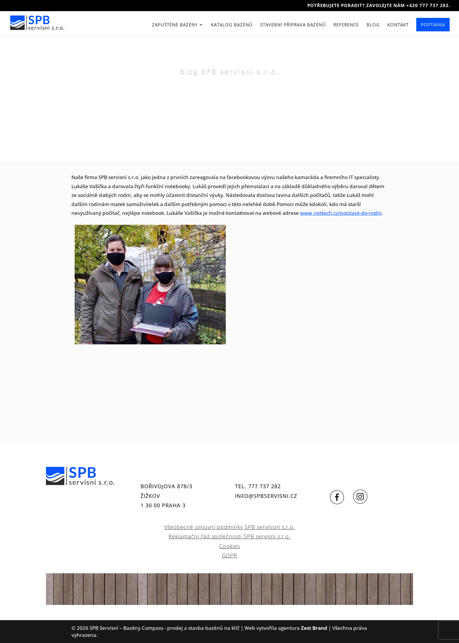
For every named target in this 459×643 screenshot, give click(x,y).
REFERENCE (346, 25)
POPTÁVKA (433, 25)
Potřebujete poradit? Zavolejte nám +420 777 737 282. (378, 5)
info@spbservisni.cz (266, 495)
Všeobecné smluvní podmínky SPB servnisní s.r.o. (229, 526)
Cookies (229, 546)
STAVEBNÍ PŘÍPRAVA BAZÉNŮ (293, 25)
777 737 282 (264, 486)
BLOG (373, 25)
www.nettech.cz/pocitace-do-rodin (341, 213)
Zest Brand (314, 628)
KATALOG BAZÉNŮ (232, 25)
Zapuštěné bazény (175, 25)
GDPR (229, 555)
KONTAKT (398, 25)
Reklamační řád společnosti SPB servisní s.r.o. (229, 536)
